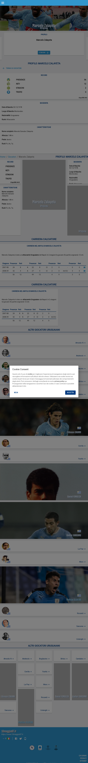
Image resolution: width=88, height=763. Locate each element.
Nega (16, 393)
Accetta (70, 393)
